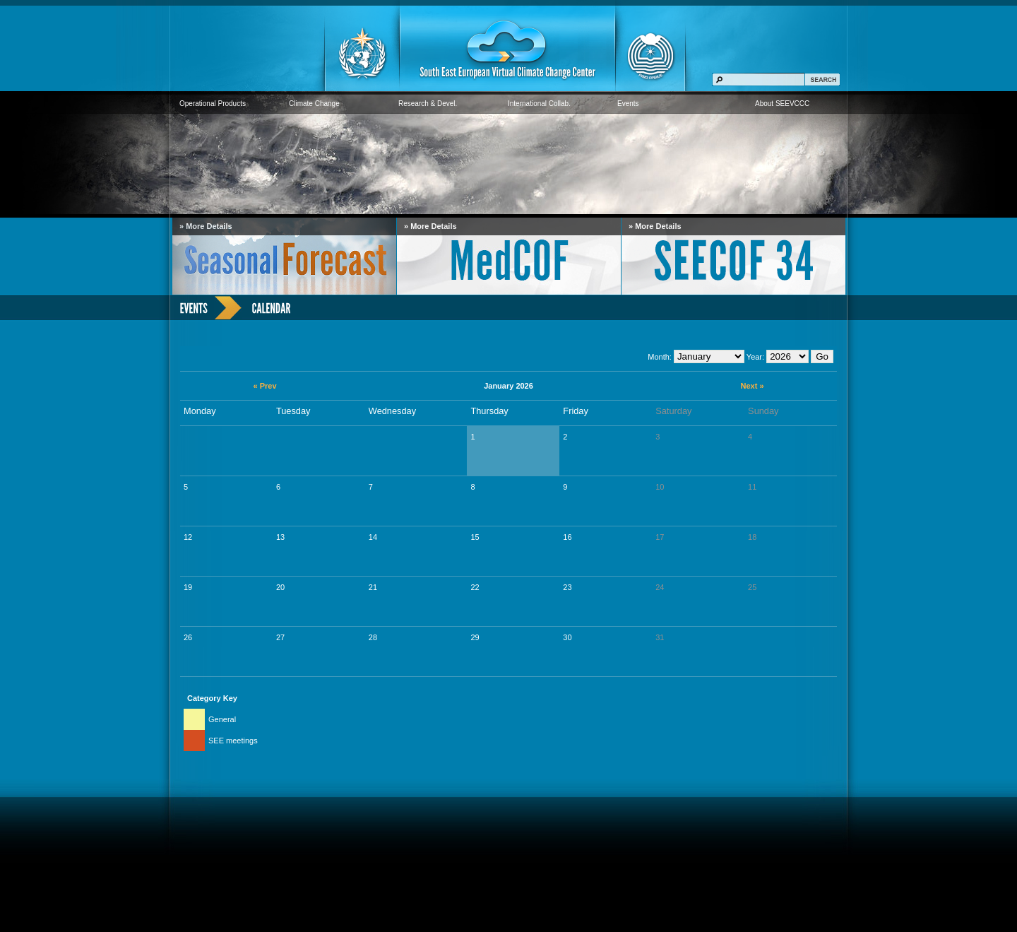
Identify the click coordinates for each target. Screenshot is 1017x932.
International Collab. (539, 103)
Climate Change (314, 103)
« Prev (264, 386)
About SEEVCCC (782, 103)
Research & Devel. (427, 103)
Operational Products (212, 103)
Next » (751, 386)
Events (628, 103)
